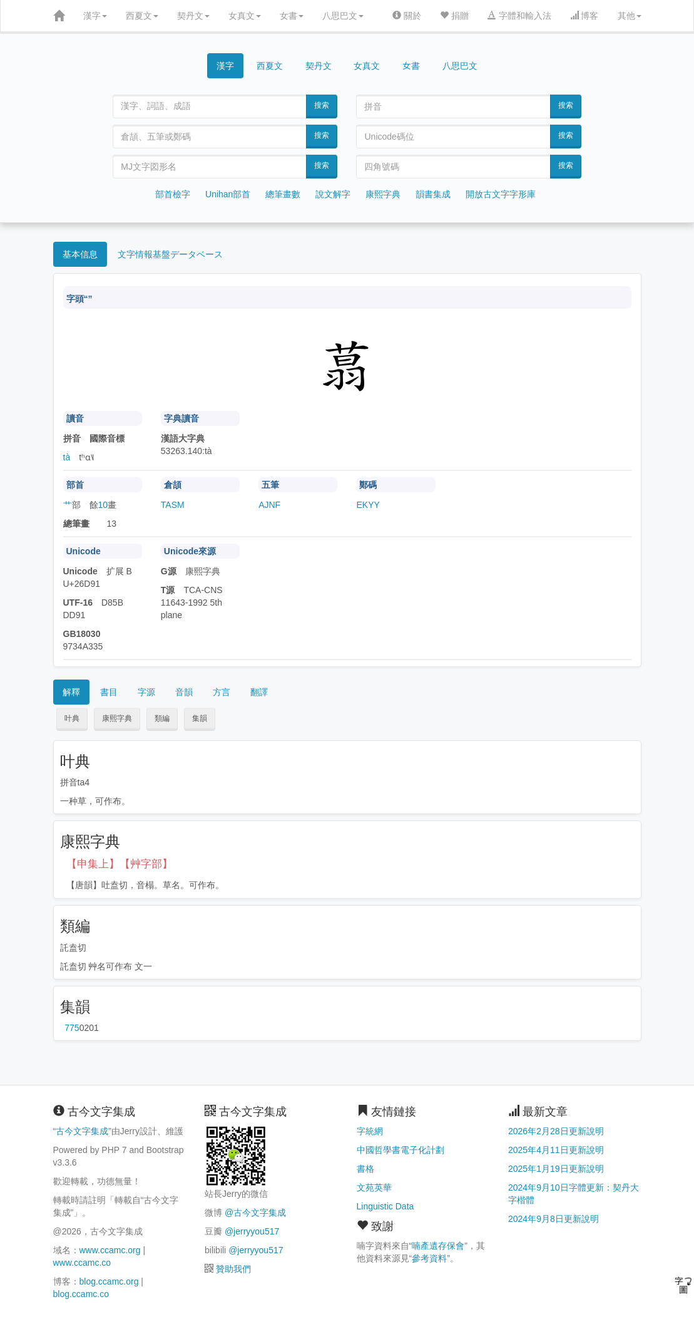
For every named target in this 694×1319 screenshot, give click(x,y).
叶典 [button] (71, 718)
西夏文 (142, 16)
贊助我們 (233, 1269)
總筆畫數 (282, 194)
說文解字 (332, 194)
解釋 (71, 692)
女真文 (244, 16)
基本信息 (80, 254)
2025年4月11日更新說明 (556, 1150)
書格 (365, 1169)
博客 (584, 16)
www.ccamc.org (110, 1250)
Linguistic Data (385, 1206)
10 (103, 505)
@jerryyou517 (252, 1231)
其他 (629, 16)
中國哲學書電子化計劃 (400, 1150)
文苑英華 (374, 1187)
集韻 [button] (199, 718)
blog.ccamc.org (109, 1281)
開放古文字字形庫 (501, 194)
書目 (109, 692)
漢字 (95, 16)
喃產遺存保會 (438, 1246)
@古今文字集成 (255, 1213)
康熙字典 (383, 194)
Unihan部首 (227, 194)
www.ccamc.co (82, 1263)
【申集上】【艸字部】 (119, 864)
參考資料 (429, 1258)
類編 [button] (162, 718)
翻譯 (259, 692)
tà (67, 457)
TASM (173, 505)
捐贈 (454, 16)
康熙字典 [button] (117, 718)
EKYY (367, 505)
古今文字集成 (82, 1131)
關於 (406, 16)
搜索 (321, 105)
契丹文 (193, 16)
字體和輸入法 (519, 16)
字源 (146, 692)
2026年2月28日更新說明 (556, 1131)
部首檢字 (172, 194)
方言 (221, 692)
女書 (292, 16)
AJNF (269, 505)
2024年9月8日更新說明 (553, 1219)
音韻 (184, 692)
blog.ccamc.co (81, 1294)
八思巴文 (343, 16)
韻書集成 (433, 194)
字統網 (370, 1131)
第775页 (71, 1028)
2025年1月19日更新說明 (556, 1169)
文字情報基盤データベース (170, 254)
